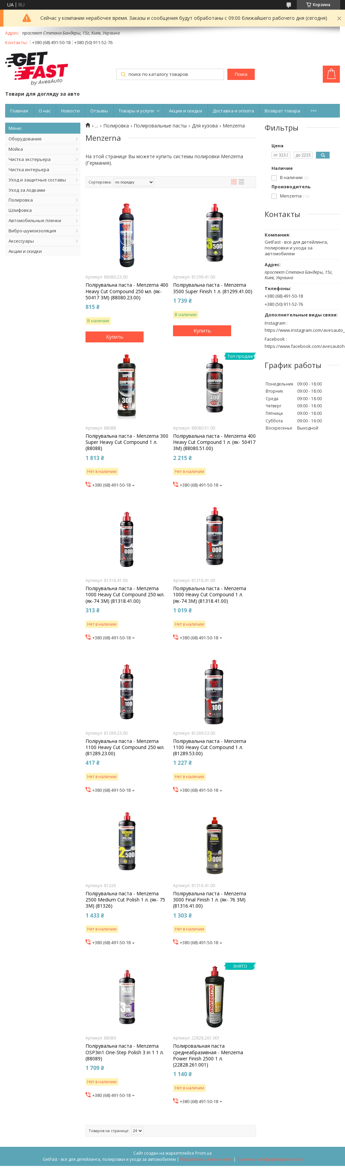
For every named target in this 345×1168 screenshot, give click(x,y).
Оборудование (25, 139)
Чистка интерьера (29, 169)
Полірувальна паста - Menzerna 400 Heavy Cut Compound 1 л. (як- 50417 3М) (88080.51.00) (214, 442)
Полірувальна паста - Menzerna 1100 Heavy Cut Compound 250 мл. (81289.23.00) (124, 747)
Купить (114, 336)
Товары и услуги (136, 111)
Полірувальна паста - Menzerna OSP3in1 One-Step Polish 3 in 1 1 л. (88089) (124, 1052)
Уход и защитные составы (37, 180)
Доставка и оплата (233, 111)
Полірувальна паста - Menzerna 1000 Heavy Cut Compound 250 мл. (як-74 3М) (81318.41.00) (124, 594)
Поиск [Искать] (241, 74)
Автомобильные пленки (35, 220)
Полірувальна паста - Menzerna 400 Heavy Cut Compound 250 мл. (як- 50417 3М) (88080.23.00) (126, 291)
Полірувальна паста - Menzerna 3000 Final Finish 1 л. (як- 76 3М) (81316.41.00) (209, 900)
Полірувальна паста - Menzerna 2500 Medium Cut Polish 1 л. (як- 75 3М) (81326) (125, 900)
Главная (19, 111)
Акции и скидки (185, 111)
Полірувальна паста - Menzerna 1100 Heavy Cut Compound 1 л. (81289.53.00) (209, 747)
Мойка (16, 149)
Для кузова (205, 126)
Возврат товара (282, 111)
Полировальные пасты (160, 126)
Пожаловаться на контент (206, 1159)
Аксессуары (21, 241)
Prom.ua (203, 1153)
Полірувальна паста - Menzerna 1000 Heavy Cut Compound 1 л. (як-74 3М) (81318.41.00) (209, 594)
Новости (70, 111)
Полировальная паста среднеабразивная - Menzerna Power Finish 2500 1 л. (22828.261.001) (208, 1055)
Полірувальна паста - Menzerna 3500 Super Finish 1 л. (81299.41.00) (212, 288)
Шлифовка (20, 210)
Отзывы (99, 111)
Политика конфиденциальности (270, 1159)
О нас (45, 111)
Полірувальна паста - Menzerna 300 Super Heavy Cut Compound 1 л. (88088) (126, 442)
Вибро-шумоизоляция (32, 231)
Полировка (21, 200)
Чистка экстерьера (30, 159)
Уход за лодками (27, 190)
